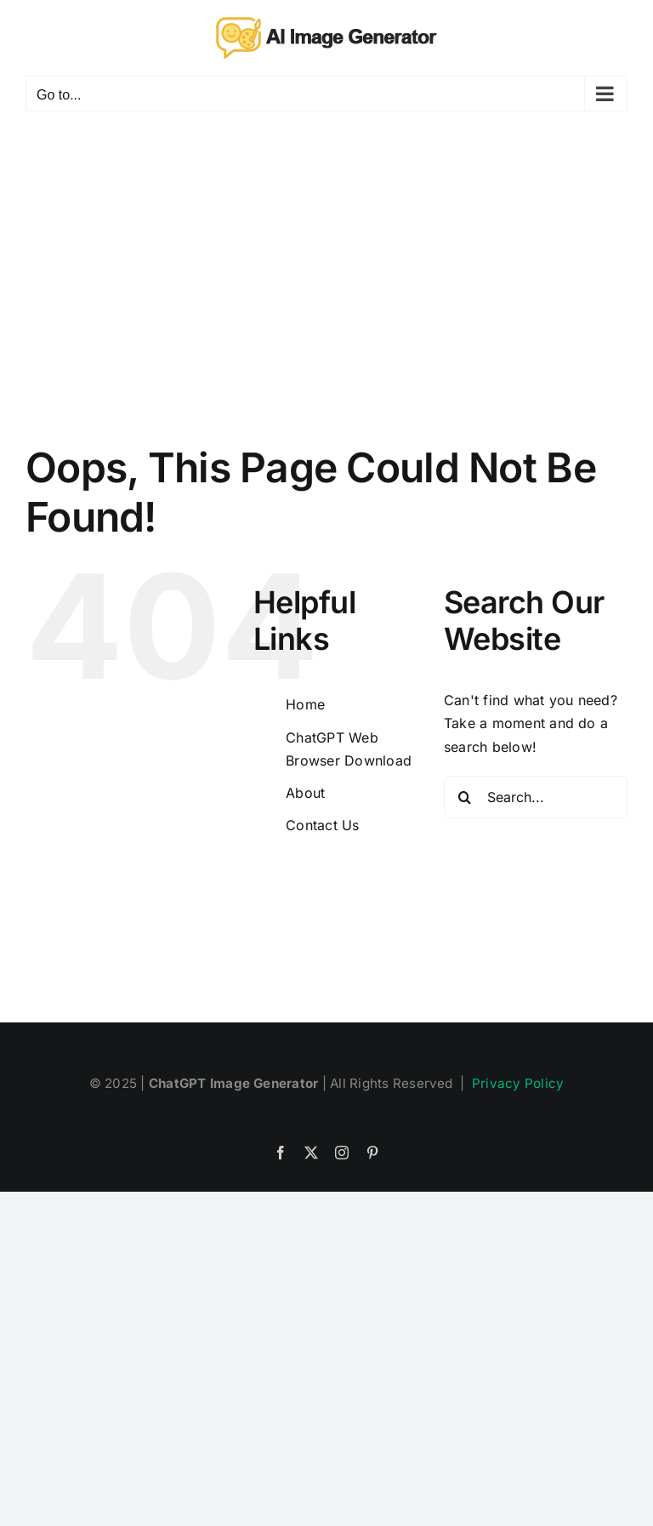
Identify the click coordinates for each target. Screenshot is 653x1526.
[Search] (465, 797)
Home (305, 704)
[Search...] (535, 797)
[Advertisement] (326, 256)
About (305, 792)
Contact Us (322, 825)
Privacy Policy (518, 1083)
